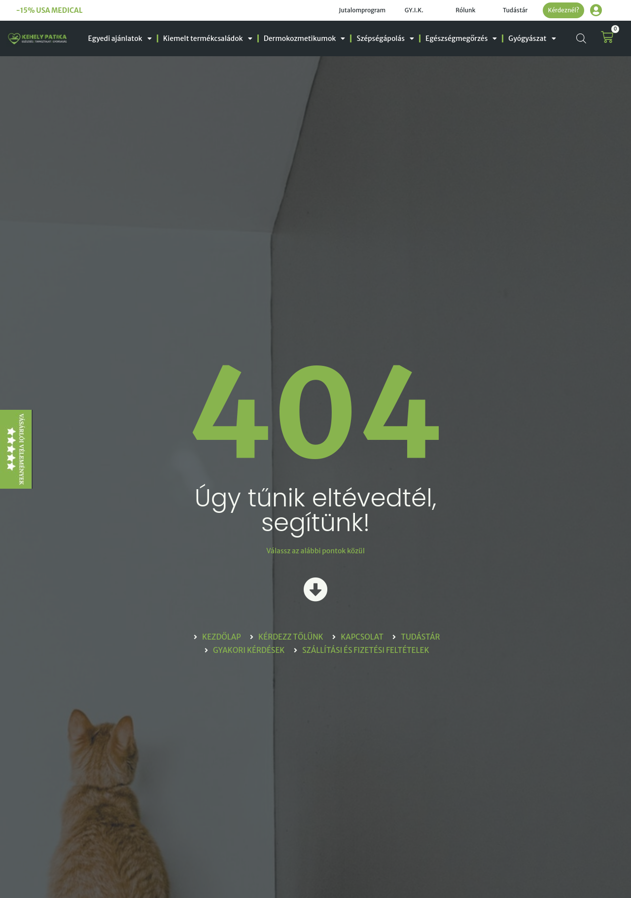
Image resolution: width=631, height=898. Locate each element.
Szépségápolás (385, 38)
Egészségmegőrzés (461, 38)
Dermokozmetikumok (305, 38)
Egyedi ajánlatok (120, 38)
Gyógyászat (532, 38)
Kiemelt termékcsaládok (207, 38)
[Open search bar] (581, 38)
